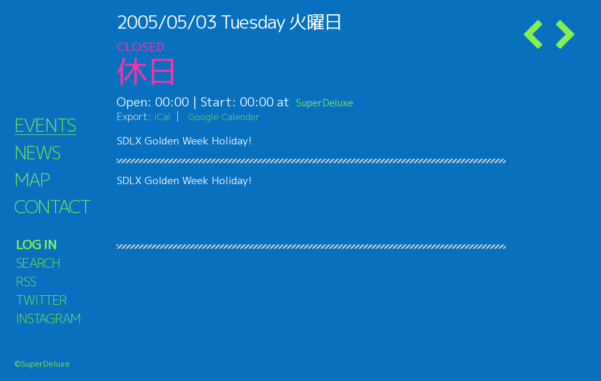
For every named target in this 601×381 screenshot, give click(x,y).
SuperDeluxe (332, 101)
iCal (163, 116)
